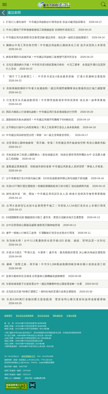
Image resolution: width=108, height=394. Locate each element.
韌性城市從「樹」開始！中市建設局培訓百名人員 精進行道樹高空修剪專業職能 (52, 196)
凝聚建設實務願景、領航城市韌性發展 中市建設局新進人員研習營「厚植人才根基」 (52, 169)
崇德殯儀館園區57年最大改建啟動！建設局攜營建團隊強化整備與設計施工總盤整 (52, 90)
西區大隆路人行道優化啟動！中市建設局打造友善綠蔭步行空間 (46, 112)
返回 (3, 12)
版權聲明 (8, 316)
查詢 (103, 4)
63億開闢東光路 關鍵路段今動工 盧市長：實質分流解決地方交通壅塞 (50, 217)
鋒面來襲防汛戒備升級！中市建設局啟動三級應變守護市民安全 (46, 57)
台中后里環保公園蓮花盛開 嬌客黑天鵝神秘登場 (38, 225)
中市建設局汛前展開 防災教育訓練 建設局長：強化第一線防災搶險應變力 (52, 37)
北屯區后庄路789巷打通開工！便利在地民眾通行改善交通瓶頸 (46, 292)
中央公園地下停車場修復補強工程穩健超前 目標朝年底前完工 (45, 30)
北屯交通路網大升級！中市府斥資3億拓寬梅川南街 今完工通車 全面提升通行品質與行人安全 (52, 67)
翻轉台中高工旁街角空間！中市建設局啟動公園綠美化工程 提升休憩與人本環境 (52, 47)
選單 (4, 4)
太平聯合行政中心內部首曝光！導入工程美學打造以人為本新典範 (48, 127)
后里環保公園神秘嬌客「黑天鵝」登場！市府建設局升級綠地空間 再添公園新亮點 (52, 145)
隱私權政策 (54, 316)
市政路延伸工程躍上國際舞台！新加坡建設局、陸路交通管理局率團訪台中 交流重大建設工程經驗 (52, 157)
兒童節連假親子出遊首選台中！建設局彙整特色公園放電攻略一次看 (49, 284)
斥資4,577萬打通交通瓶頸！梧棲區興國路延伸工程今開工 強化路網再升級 (52, 186)
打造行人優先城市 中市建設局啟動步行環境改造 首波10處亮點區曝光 (51, 22)
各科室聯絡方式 (27, 356)
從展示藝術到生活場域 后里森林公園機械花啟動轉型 (40, 276)
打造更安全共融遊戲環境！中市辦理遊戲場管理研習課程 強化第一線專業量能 (52, 102)
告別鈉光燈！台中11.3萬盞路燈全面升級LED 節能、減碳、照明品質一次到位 (52, 243)
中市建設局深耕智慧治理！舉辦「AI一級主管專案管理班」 (44, 135)
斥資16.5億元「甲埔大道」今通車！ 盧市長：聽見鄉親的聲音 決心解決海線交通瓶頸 (52, 254)
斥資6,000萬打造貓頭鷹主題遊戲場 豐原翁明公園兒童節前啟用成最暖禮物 (52, 301)
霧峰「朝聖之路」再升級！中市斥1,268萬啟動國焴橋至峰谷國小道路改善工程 (52, 266)
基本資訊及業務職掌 (23, 316)
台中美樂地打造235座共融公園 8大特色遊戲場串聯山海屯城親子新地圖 (52, 178)
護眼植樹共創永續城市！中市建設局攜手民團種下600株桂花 (45, 120)
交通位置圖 (67, 316)
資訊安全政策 (41, 316)
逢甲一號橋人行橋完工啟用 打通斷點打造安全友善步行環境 (45, 233)
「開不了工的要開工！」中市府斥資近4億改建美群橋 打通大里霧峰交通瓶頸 (52, 79)
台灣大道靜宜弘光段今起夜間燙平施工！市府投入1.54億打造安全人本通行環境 (52, 208)
